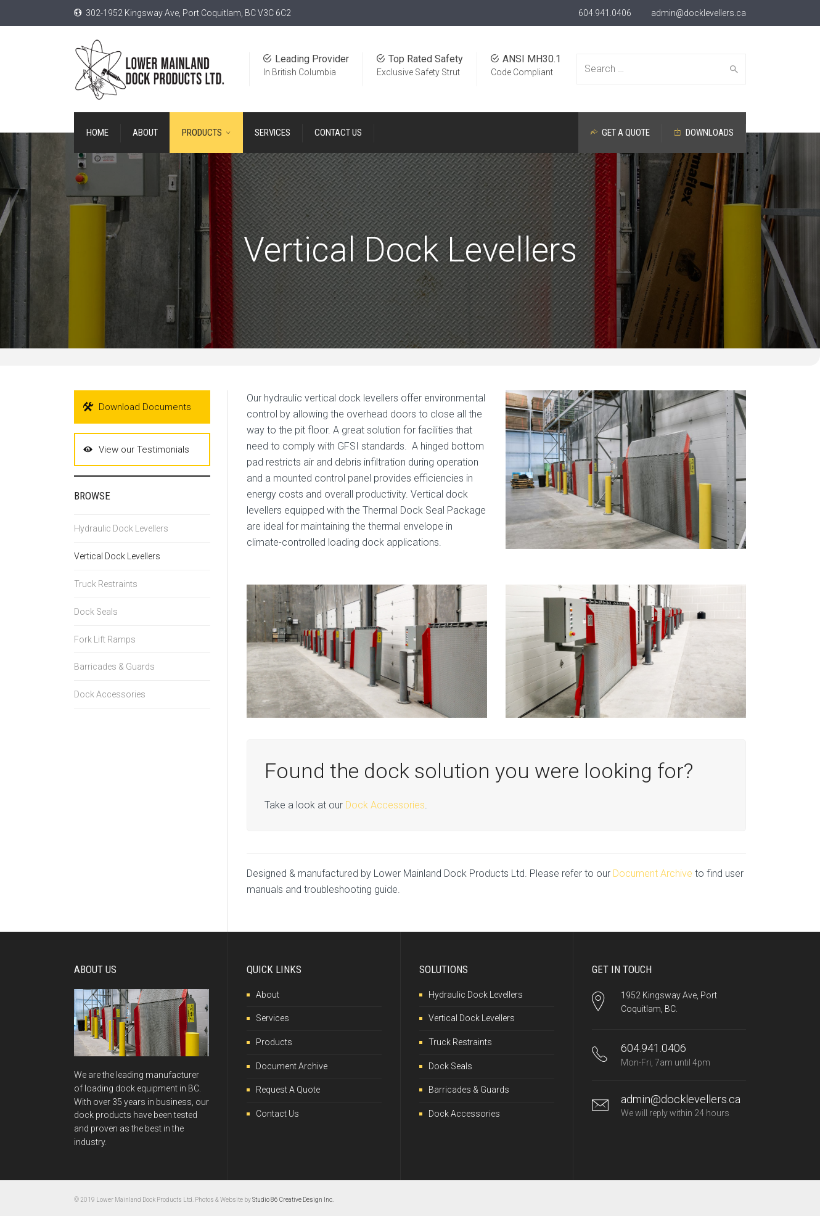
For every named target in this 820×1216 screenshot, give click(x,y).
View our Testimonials (136, 450)
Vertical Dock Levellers (117, 556)
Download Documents (137, 407)
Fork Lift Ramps (105, 639)
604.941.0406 (604, 13)
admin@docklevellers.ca (698, 13)
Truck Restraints (105, 584)
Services (272, 1018)
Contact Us (277, 1114)
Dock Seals (96, 612)
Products (274, 1042)
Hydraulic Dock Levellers (121, 528)
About (267, 995)
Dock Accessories (385, 805)
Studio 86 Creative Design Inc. (293, 1199)
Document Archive (652, 873)
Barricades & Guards (114, 667)
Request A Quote (288, 1090)
